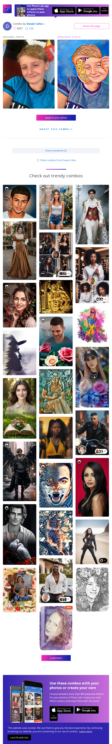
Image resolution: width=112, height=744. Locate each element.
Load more (56, 658)
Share (91, 26)
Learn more (85, 731)
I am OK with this (19, 737)
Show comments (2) (56, 150)
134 (29, 28)
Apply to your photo (56, 117)
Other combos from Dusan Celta (56, 160)
